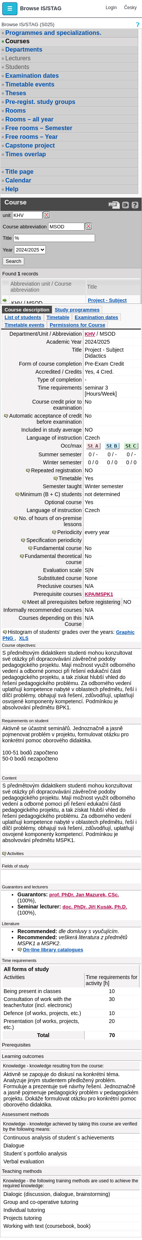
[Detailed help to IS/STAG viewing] (135, 205)
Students (17, 67)
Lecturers (18, 58)
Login (111, 7)
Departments (23, 49)
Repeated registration (56, 470)
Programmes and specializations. (53, 33)
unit (7, 215)
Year (7, 250)
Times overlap (25, 154)
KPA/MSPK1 (99, 594)
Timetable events (30, 84)
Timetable (58, 317)
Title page (19, 171)
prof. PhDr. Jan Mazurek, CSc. (84, 894)
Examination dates (32, 75)
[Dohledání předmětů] (88, 226)
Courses (17, 41)
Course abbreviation (25, 226)
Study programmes (77, 310)
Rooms (15, 110)
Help (12, 189)
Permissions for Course (77, 325)
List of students (23, 317)
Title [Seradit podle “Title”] (92, 287)
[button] (9, 8)
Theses (15, 93)
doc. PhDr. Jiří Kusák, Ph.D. (94, 907)
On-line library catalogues (53, 949)
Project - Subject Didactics (107, 303)
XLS (23, 638)
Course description (27, 310)
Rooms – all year (29, 119)
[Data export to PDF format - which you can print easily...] (114, 205)
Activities (15, 853)
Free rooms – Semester (38, 128)
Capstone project (30, 145)
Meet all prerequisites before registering (73, 602)
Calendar (18, 180)
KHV (90, 334)
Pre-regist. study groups (40, 102)
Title (7, 238)
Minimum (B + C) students (51, 494)
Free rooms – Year (31, 137)
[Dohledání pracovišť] (46, 215)
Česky (130, 7)
